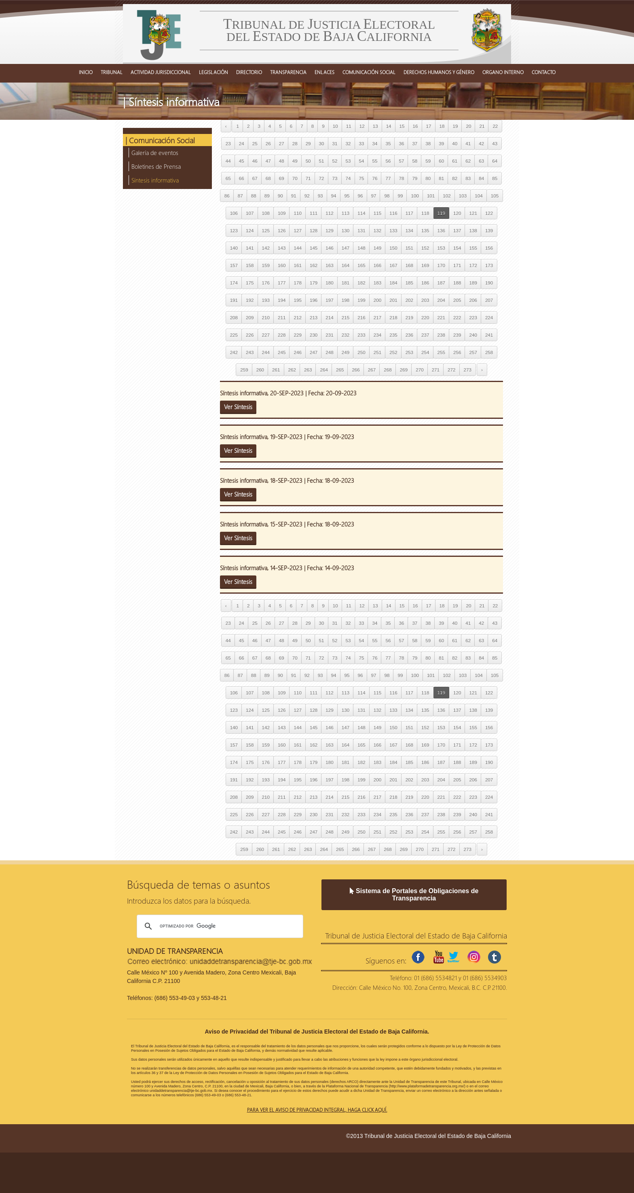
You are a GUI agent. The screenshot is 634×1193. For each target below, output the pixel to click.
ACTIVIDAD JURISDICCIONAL (161, 72)
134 (409, 230)
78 (401, 178)
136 (441, 230)
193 (266, 300)
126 (281, 230)
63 (481, 160)
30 (321, 143)
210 (266, 317)
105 (495, 195)
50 (308, 160)
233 (361, 335)
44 (228, 160)
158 (250, 265)
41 (468, 143)
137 (457, 230)
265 (340, 369)
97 (373, 195)
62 (468, 160)
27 (281, 143)
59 (428, 160)
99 (400, 195)
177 (281, 282)
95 (347, 195)
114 (361, 213)
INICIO (86, 72)
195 (297, 300)
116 (393, 213)
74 (348, 178)
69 (281, 178)
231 (329, 335)
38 (428, 143)
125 (266, 230)
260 (260, 369)
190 (489, 282)
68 (268, 178)
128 (313, 230)
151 (409, 247)
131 (361, 230)
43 (494, 143)
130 (345, 230)
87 (240, 195)
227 (266, 335)
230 (313, 335)
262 (292, 369)
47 (268, 160)
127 (297, 230)
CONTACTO (544, 72)
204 (441, 300)
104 (478, 195)
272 (451, 369)
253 (409, 352)
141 (250, 247)
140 (234, 247)
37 (414, 143)
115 (377, 213)
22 (495, 126)
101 (431, 195)
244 (266, 352)
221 (441, 317)
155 (473, 247)
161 (297, 265)
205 (457, 300)
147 (345, 247)
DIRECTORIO (249, 72)
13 (375, 126)
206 (473, 300)
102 (446, 195)
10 (335, 126)
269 (404, 369)
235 (393, 335)
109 (281, 213)
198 (345, 300)
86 (227, 195)
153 (441, 247)
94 (333, 195)
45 (241, 160)
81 (441, 178)
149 (377, 247)
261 (276, 369)
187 (441, 282)
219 (409, 317)
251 (377, 352)
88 (253, 195)
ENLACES (324, 72)
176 (266, 282)
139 (489, 230)
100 (414, 195)
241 (489, 335)
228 (281, 335)
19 (455, 126)
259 (244, 369)
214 (329, 317)
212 (297, 317)
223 (473, 317)
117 (409, 213)
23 (228, 143)
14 (388, 126)
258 (489, 352)
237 (425, 335)
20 (468, 126)
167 (393, 265)
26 (268, 143)
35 (388, 143)
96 (360, 195)
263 (308, 369)
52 (335, 160)
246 (297, 352)
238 (441, 335)
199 (361, 300)
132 (377, 230)
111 (313, 213)
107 (250, 213)
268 (387, 369)
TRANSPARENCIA (288, 72)
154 (457, 247)
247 (313, 352)
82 (454, 178)
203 (425, 300)
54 (361, 160)
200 (377, 300)
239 (457, 335)
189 (473, 282)
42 (481, 143)
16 (415, 126)
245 (281, 352)
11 (348, 126)
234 (377, 335)
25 (255, 143)
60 (441, 160)
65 (228, 178)
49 (295, 160)
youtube (438, 957)
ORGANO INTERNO (503, 72)
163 (329, 265)
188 (457, 282)
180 (329, 282)
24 (241, 143)
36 (401, 143)
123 (234, 230)
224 (489, 317)
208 (234, 317)
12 (362, 126)
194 (281, 300)
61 (454, 160)
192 (250, 300)
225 (234, 335)
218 (393, 317)
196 (313, 300)
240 (473, 335)
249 (345, 352)
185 (409, 282)
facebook (418, 957)
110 (297, 213)
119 (441, 213)
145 (313, 247)
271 (436, 369)
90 (280, 195)
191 (234, 300)
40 (454, 143)
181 (345, 282)
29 (308, 143)
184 (393, 282)
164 (345, 265)
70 (295, 178)
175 (250, 282)
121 (473, 213)
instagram (473, 957)
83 (468, 178)
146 (329, 247)
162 (313, 265)
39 (441, 143)
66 (241, 178)
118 (425, 213)
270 (419, 369)
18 (442, 126)
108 (266, 213)
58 (414, 160)
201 (393, 300)
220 (425, 317)
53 (348, 160)
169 (425, 265)
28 (295, 143)
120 (457, 213)
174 (234, 282)
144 (297, 247)
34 (374, 143)
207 (489, 300)
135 (425, 230)
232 (345, 335)
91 (293, 195)
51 (321, 160)
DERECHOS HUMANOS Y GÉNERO (439, 72)
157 (234, 265)
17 (428, 126)
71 (308, 178)
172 (473, 265)
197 (329, 300)
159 (266, 265)
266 (355, 369)
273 (467, 369)
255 (441, 352)
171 (457, 265)
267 (372, 369)
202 (409, 300)
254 (425, 352)
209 (250, 317)
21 (481, 126)
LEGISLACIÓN (213, 72)
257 (473, 352)
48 (281, 160)
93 (320, 195)
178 (297, 282)
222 (457, 317)
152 (425, 247)
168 (409, 265)
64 (494, 160)
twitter (453, 957)
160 (281, 265)
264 (324, 369)
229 (297, 335)
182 (361, 282)
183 (377, 282)
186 (425, 282)
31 (335, 143)
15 (402, 126)
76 (374, 178)
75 (361, 178)
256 (457, 352)
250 (361, 352)
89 (267, 195)
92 (307, 195)
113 (345, 213)
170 (441, 265)
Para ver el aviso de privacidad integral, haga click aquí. (317, 1109)
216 (361, 317)
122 (489, 213)
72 (321, 178)
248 (329, 352)
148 (361, 247)
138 (473, 230)
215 (345, 317)
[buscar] (219, 926)
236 (409, 335)
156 (489, 247)
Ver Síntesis (238, 407)
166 (377, 265)
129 (329, 230)
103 (463, 195)
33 (361, 143)
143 (281, 247)
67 (255, 178)
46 (255, 160)
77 (388, 178)
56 (388, 160)
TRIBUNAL (112, 72)
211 (281, 317)
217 (377, 317)
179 (313, 282)
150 (393, 247)
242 (234, 352)
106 (234, 213)
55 (374, 160)
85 (494, 178)
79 (414, 178)
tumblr (494, 957)
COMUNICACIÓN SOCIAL (368, 72)
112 (329, 213)
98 (386, 195)
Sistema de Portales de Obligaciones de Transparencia (414, 894)
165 (361, 265)
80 (428, 178)
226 (250, 335)
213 (313, 317)
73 (335, 178)
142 (266, 247)
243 (250, 352)
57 (401, 160)
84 (481, 178)
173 (489, 265)
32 (348, 143)
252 (393, 352)
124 (250, 230)
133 (393, 230)
